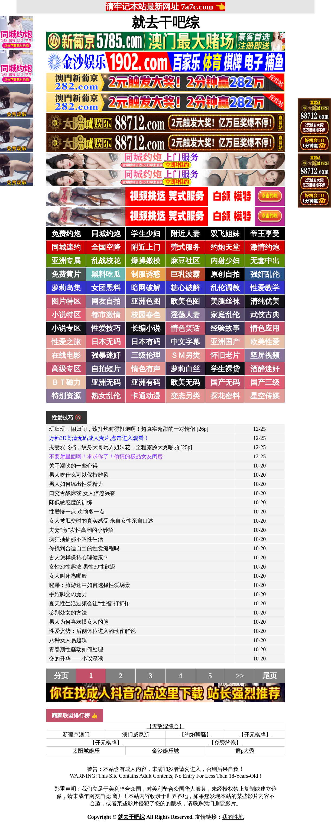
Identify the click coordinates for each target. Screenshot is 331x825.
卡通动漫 (145, 396)
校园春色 (145, 315)
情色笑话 (185, 328)
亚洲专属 (66, 261)
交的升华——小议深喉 (76, 659)
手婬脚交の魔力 (68, 594)
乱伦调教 (225, 288)
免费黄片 (66, 274)
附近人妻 (185, 234)
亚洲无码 (106, 382)
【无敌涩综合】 (165, 726)
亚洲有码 (145, 382)
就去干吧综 (165, 22)
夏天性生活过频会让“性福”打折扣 (89, 603)
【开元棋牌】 (255, 734)
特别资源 (66, 396)
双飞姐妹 (225, 234)
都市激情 (106, 315)
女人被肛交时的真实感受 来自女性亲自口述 (101, 521)
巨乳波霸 (185, 274)
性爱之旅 (66, 342)
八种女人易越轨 (68, 640)
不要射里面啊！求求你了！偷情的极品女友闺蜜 (106, 456)
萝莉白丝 (185, 369)
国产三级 (265, 382)
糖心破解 (185, 288)
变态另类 (185, 396)
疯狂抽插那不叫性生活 (76, 539)
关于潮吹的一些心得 (73, 466)
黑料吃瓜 (106, 274)
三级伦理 (145, 355)
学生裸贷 (225, 369)
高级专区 (66, 369)
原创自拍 (225, 274)
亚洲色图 (145, 301)
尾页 (269, 676)
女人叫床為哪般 (68, 576)
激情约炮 (265, 247)
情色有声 (145, 369)
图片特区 (66, 301)
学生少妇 (145, 234)
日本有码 (145, 342)
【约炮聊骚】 (195, 734)
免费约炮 (66, 234)
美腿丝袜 (225, 301)
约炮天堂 (225, 247)
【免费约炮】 (225, 743)
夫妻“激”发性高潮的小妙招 (81, 530)
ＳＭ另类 (185, 355)
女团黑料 (106, 288)
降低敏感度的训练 (70, 502)
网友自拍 (106, 301)
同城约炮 (106, 234)
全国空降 (106, 247)
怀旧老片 (225, 355)
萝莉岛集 (66, 288)
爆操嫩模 (145, 261)
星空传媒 (265, 396)
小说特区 (66, 315)
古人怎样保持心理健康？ (79, 557)
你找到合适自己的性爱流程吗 (84, 548)
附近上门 (145, 247)
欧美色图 (185, 301)
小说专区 (66, 328)
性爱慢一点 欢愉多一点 (77, 512)
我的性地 (233, 817)
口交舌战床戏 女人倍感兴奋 (82, 493)
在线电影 (66, 355)
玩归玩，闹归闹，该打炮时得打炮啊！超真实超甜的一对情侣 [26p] (128, 429)
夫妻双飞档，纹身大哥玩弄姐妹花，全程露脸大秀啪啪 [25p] (120, 447)
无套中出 (265, 261)
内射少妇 (225, 261)
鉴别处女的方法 (68, 613)
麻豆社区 (185, 261)
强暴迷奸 (106, 355)
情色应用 (265, 328)
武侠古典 (265, 315)
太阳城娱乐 (86, 751)
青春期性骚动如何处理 (76, 649)
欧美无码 (185, 382)
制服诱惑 (145, 274)
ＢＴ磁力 (66, 382)
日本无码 (106, 342)
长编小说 (145, 328)
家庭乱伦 (225, 315)
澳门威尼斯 (135, 734)
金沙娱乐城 (165, 751)
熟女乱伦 (106, 396)
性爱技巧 (106, 328)
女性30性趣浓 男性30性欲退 (82, 567)
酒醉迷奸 (265, 369)
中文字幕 (185, 342)
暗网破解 (145, 288)
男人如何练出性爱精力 (76, 484)
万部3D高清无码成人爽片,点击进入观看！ (99, 438)
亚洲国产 (225, 342)
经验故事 (225, 328)
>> (240, 676)
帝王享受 (265, 234)
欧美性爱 (265, 342)
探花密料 (225, 396)
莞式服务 (185, 247)
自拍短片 (106, 369)
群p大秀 (244, 751)
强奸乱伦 (265, 274)
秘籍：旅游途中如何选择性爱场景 (89, 585)
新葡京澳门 (76, 734)
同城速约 (66, 247)
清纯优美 (265, 301)
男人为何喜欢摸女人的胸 (79, 622)
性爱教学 (265, 288)
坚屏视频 (265, 355)
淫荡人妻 (185, 315)
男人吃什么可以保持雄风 (79, 475)
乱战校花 (106, 261)
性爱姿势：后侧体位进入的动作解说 (92, 631)
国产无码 (225, 382)
